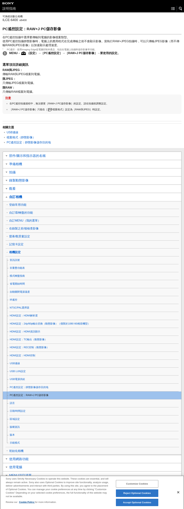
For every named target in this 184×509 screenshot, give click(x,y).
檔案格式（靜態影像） (21, 137)
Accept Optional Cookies (137, 504)
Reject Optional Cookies (137, 495)
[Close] (178, 495)
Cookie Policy (27, 504)
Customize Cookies (137, 486)
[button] (180, 8)
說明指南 (9, 8)
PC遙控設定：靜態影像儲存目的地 (29, 142)
